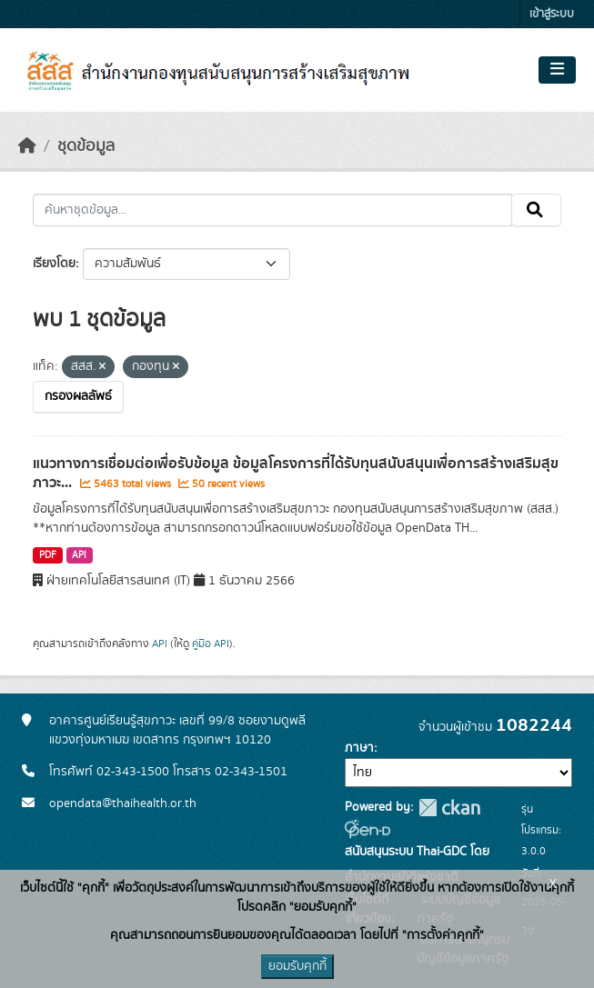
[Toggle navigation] (557, 70)
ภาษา (359, 748)
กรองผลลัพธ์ (78, 396)
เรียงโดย (54, 263)
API (79, 555)
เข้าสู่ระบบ (551, 14)
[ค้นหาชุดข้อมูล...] (272, 210)
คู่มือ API (210, 643)
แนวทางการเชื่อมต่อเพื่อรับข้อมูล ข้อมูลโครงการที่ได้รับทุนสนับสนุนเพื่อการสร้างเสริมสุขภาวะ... (296, 473)
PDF (47, 555)
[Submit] (536, 210)
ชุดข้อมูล (86, 146)
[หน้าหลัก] (27, 146)
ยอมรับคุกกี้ (297, 966)
